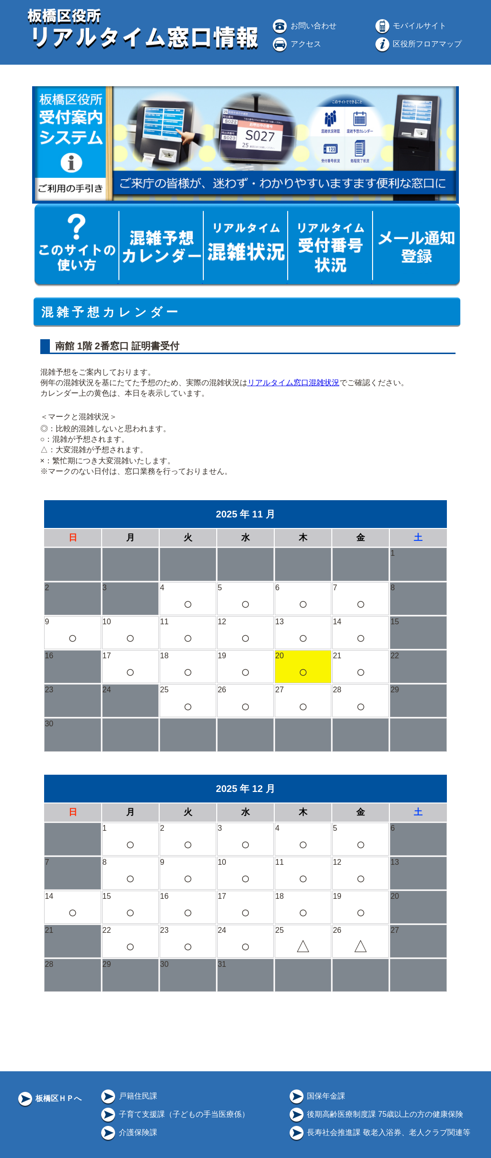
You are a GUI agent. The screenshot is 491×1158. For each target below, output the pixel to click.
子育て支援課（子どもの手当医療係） (174, 1114)
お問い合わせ (303, 26)
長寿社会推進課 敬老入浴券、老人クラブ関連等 (379, 1132)
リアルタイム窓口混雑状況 (293, 382)
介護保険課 (128, 1132)
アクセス (296, 44)
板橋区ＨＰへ (49, 1098)
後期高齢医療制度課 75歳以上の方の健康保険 (376, 1114)
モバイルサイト (410, 26)
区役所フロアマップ (418, 44)
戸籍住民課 (128, 1096)
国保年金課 (316, 1096)
